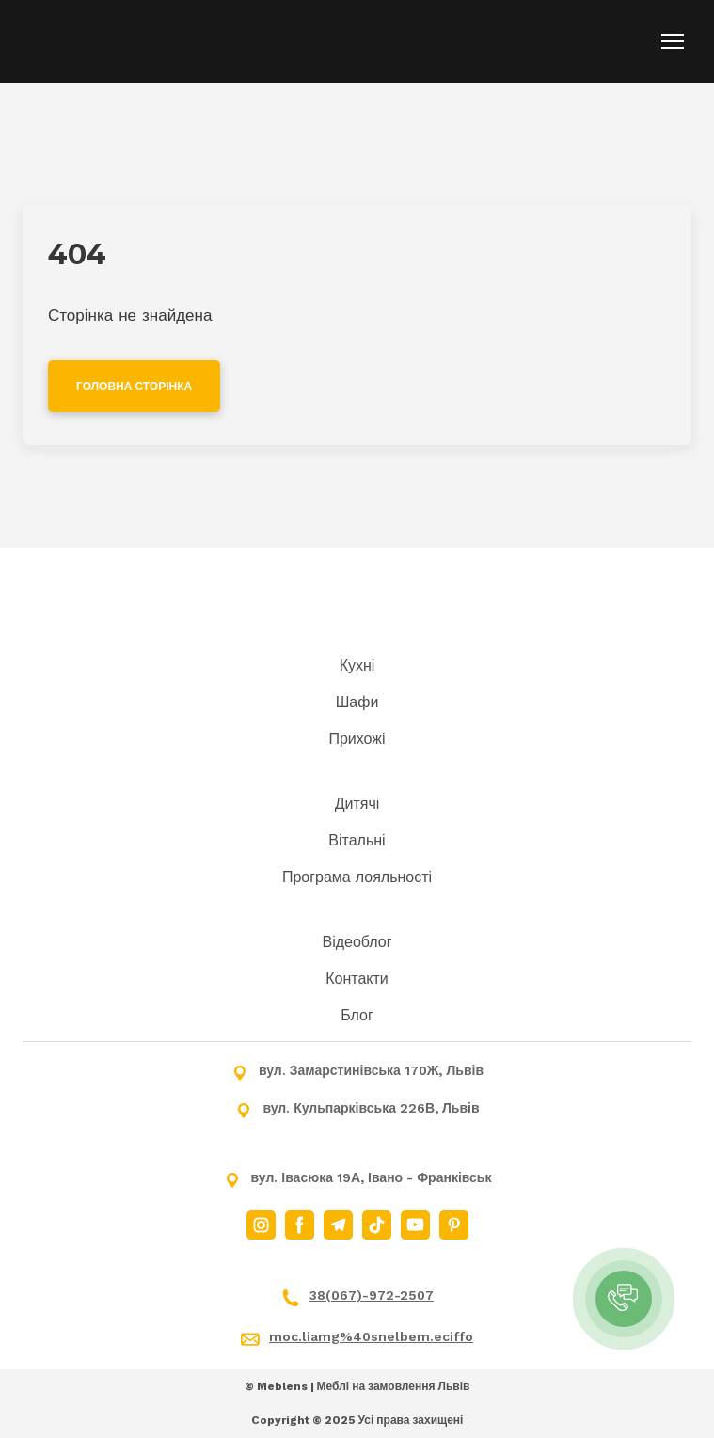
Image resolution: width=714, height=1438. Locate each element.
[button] (134, 386)
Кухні (357, 665)
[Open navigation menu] (672, 41)
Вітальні (356, 840)
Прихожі (356, 739)
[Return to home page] (120, 41)
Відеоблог (356, 942)
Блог (357, 1015)
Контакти (357, 979)
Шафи (357, 702)
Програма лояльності (357, 877)
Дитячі (357, 804)
